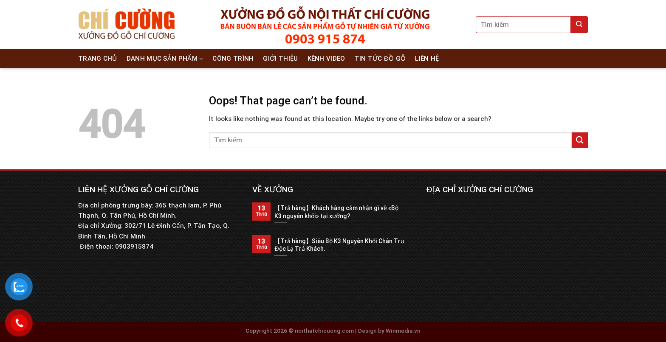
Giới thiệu (280, 58)
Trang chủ (97, 58)
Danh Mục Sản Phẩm (165, 59)
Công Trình (233, 58)
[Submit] (579, 24)
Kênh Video (326, 58)
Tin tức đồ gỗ (380, 58)
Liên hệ (427, 58)
